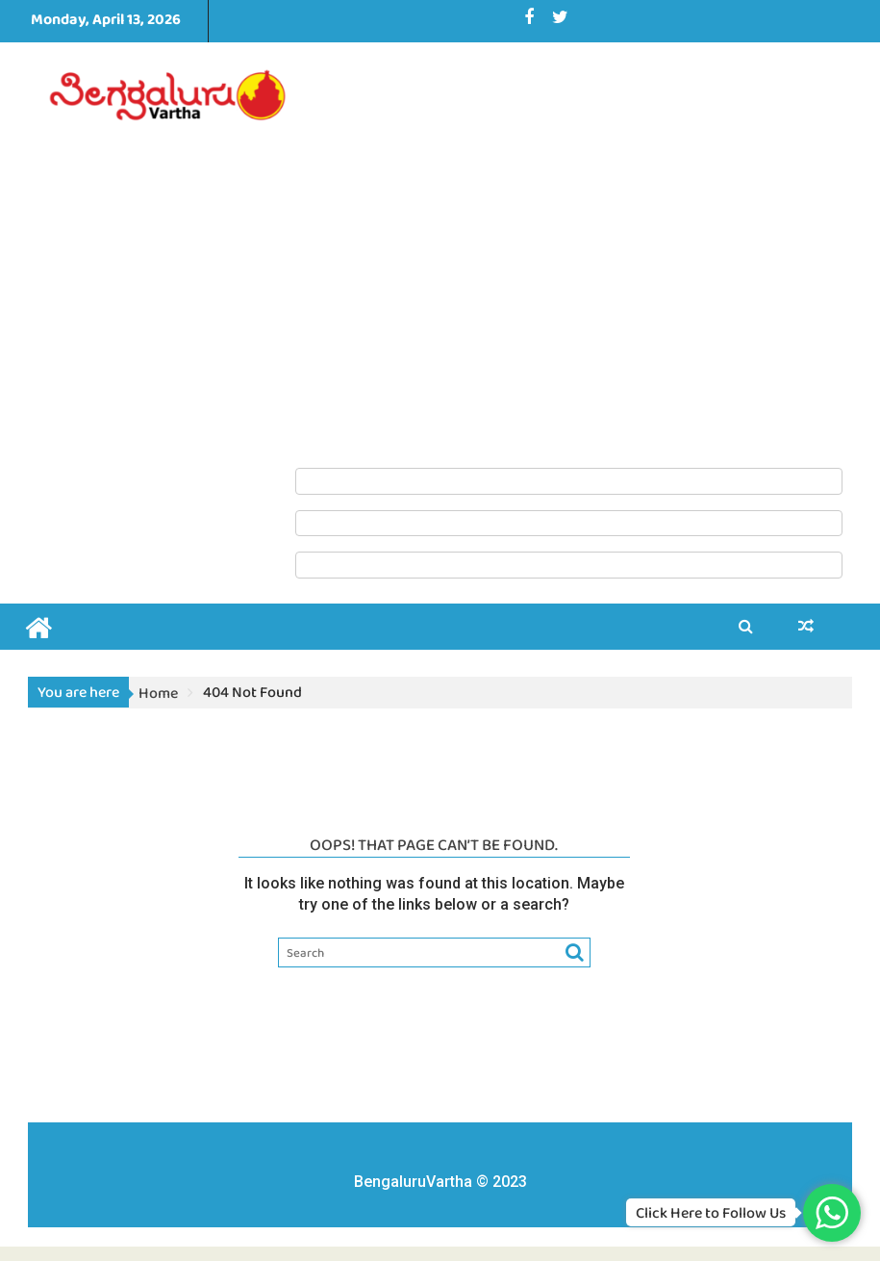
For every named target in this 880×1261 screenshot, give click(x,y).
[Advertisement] (568, 254)
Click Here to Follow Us (711, 1212)
